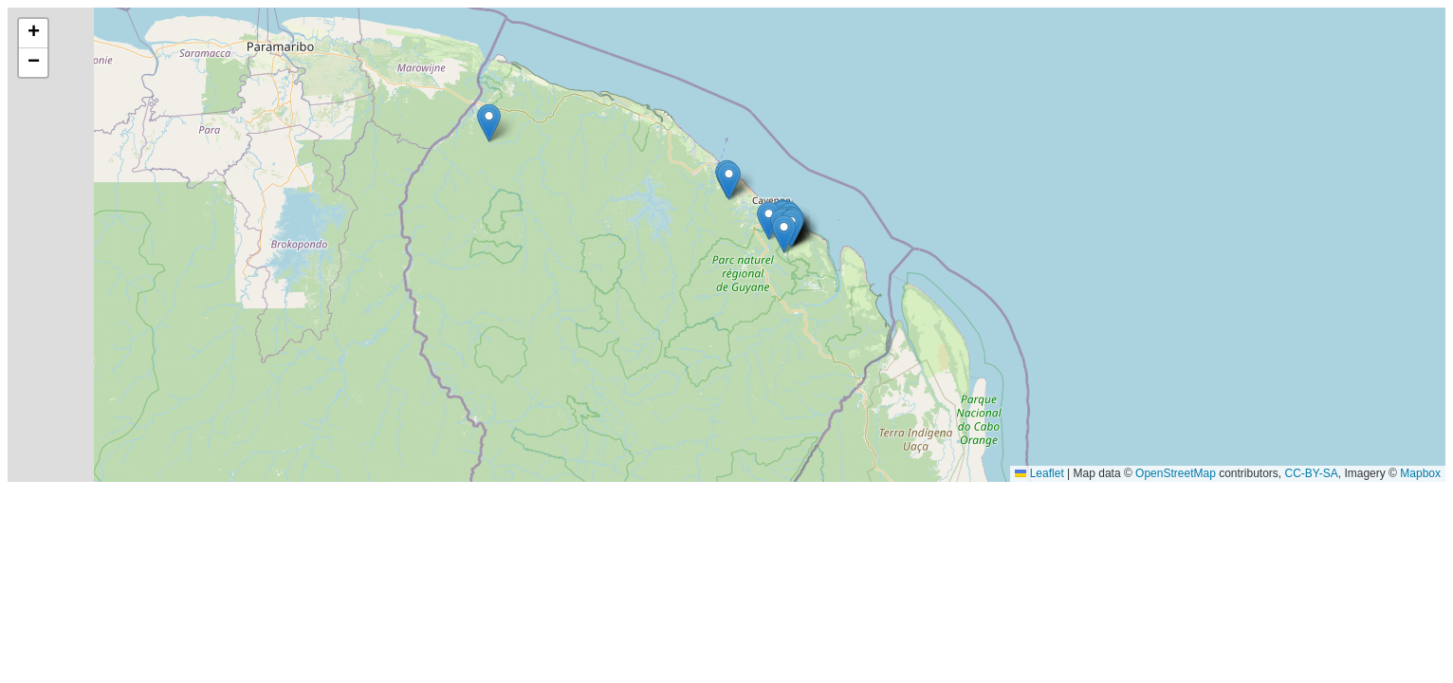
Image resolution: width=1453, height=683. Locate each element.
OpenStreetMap (1175, 473)
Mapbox (1420, 473)
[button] (784, 233)
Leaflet (1039, 473)
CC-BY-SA (1311, 473)
